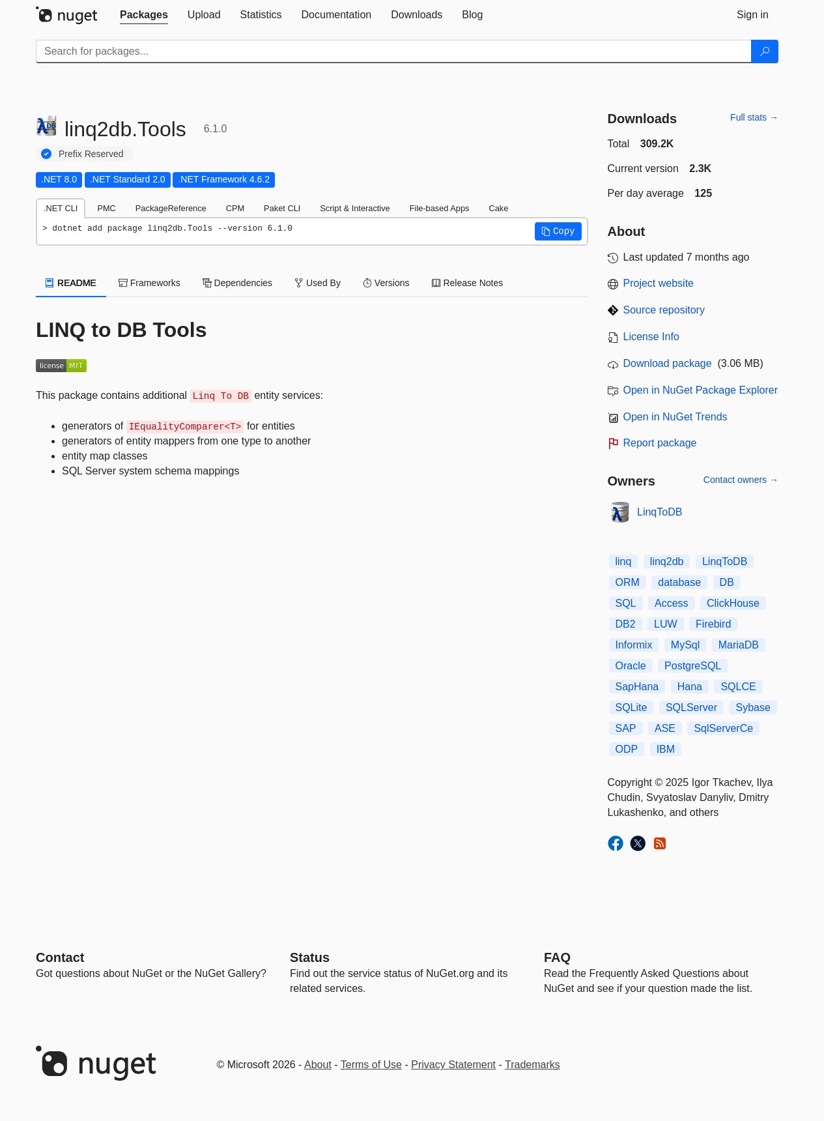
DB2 (626, 624)
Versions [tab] (386, 282)
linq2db (667, 561)
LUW (665, 624)
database (679, 582)
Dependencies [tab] (237, 282)
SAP (626, 728)
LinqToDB (659, 511)
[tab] (144, 15)
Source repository (664, 309)
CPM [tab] (235, 208)
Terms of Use (371, 1064)
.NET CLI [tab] (61, 208)
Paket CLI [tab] (282, 208)
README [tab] (71, 282)
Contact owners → (740, 479)
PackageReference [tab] (170, 208)
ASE (665, 728)
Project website (658, 283)
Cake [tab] (498, 208)
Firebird (713, 624)
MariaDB (738, 644)
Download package (667, 363)
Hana (689, 686)
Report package (660, 442)
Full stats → (754, 117)
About (318, 1064)
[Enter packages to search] (394, 51)
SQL (626, 603)
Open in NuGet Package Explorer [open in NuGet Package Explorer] (700, 390)
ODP (627, 749)
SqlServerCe (723, 728)
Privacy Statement (453, 1064)
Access (672, 603)
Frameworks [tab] (149, 282)
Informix (634, 644)
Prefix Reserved (91, 154)
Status (310, 957)
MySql (685, 644)
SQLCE (738, 686)
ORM (628, 582)
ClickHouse (733, 603)
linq (624, 561)
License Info (651, 336)
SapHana (637, 686)
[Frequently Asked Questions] (557, 957)
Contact (60, 957)
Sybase (752, 707)
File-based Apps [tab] (440, 208)
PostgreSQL (692, 665)
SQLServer (691, 707)
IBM (666, 749)
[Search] (764, 51)
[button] (558, 231)
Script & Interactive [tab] (355, 208)
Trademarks (532, 1064)
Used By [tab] (317, 282)
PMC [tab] (106, 208)
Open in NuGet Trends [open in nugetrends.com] (675, 416)
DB (727, 582)
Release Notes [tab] (468, 282)
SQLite (631, 707)
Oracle (631, 665)
